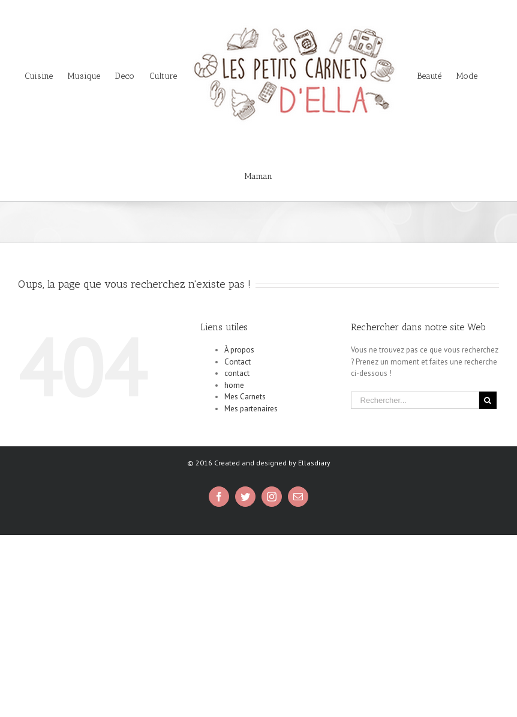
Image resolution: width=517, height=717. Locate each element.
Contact (237, 362)
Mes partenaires (251, 409)
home (234, 385)
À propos (239, 350)
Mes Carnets (245, 397)
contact (237, 373)
